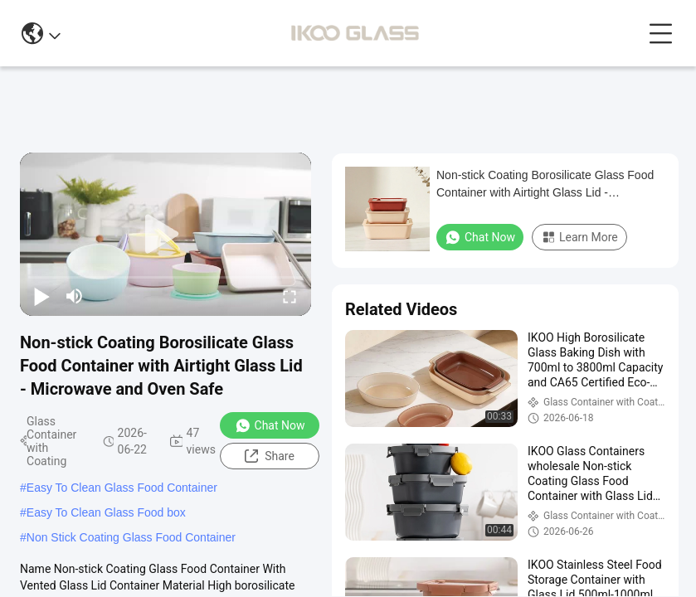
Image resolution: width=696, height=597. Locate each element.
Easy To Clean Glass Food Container (122, 487)
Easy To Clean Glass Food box (106, 512)
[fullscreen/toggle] (289, 296)
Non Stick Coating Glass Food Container (131, 537)
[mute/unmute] (74, 296)
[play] (166, 234)
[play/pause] (41, 296)
